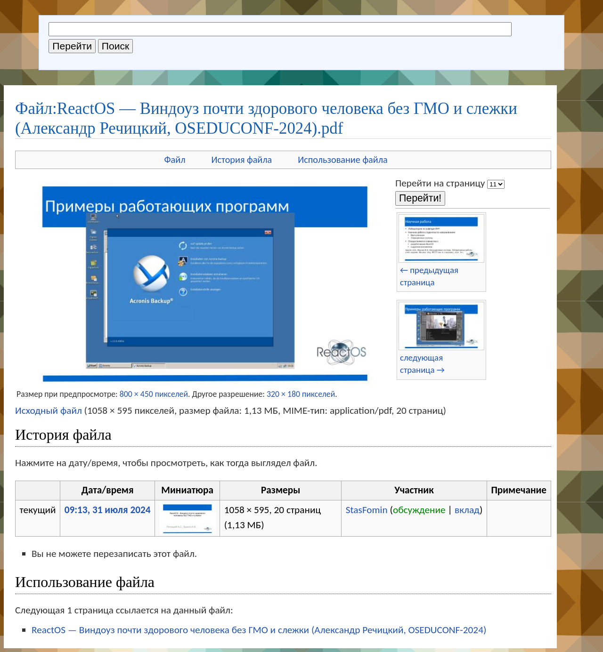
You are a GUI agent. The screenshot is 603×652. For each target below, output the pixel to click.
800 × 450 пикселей (154, 394)
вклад (467, 510)
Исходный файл (48, 410)
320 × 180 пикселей (301, 394)
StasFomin (367, 510)
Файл (174, 159)
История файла (242, 159)
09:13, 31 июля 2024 (108, 510)
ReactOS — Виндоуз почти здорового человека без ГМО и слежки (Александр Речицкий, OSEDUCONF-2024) (259, 630)
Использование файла (342, 159)
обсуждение (419, 510)
